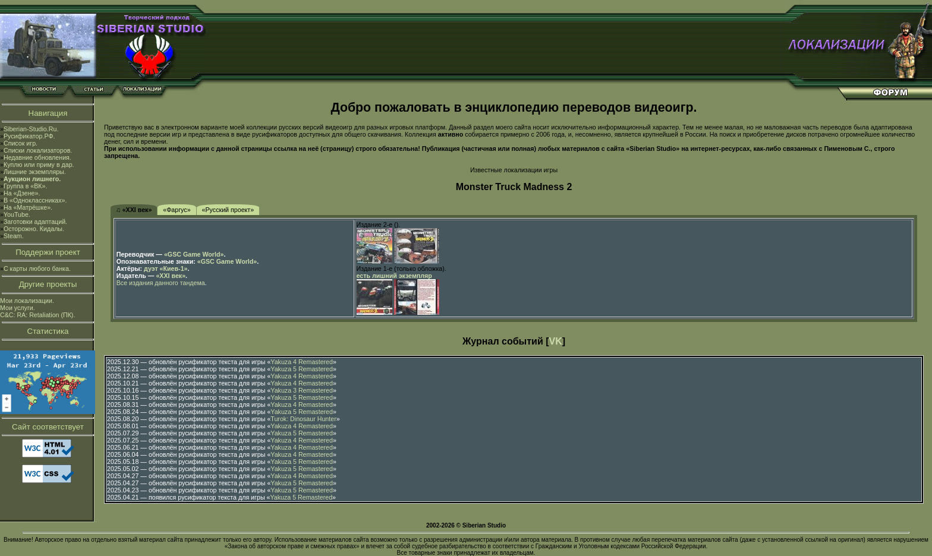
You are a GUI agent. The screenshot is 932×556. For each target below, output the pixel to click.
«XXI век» (170, 275)
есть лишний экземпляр (394, 275)
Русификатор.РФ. (29, 136)
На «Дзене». (22, 193)
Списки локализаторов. (38, 150)
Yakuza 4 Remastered (301, 361)
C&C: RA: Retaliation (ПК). (37, 314)
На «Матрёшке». (28, 207)
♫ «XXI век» (134, 209)
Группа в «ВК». (26, 185)
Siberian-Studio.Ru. (31, 128)
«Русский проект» (228, 209)
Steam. (14, 235)
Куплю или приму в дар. (39, 164)
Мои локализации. (27, 300)
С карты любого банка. (37, 268)
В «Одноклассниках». (35, 200)
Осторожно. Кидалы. (34, 228)
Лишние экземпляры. (35, 171)
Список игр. (20, 143)
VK (555, 341)
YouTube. (17, 214)
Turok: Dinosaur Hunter (303, 418)
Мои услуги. (17, 307)
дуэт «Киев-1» (165, 268)
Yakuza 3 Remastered (301, 390)
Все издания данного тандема (160, 282)
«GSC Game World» (193, 254)
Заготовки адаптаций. (35, 221)
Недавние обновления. (37, 157)
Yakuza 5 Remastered (301, 368)
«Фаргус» (176, 209)
